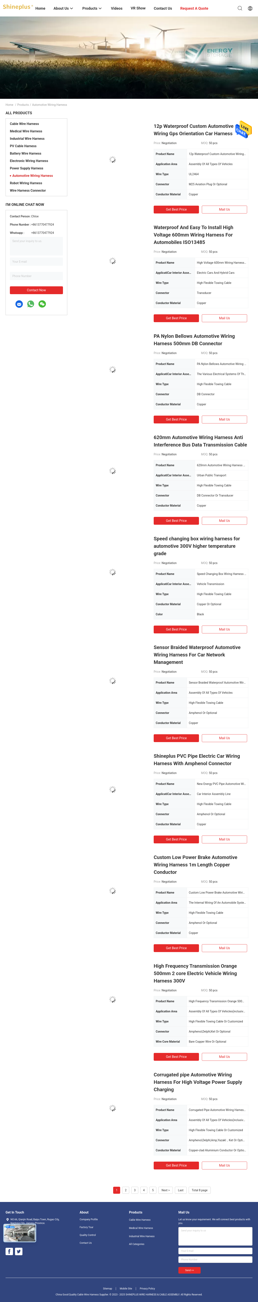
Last (181, 1190)
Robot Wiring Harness (26, 183)
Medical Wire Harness (26, 131)
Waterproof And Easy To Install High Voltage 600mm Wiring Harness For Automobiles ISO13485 (193, 235)
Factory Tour (86, 1227)
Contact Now (36, 290)
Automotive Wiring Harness (32, 176)
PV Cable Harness (23, 146)
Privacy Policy (147, 1288)
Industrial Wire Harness (27, 139)
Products (23, 104)
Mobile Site (126, 1288)
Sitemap (107, 1288)
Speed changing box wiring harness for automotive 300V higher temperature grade (197, 546)
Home (9, 104)
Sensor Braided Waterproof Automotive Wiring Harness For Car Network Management (197, 655)
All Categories (136, 1244)
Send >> (189, 1270)
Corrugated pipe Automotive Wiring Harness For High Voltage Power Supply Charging (198, 1082)
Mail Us (224, 209)
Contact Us (86, 1242)
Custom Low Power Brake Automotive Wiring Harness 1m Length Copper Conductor (195, 864)
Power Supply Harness (26, 168)
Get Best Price (176, 209)
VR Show (138, 8)
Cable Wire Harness (24, 124)
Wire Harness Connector (28, 190)
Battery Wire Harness (25, 153)
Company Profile (89, 1219)
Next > (166, 1190)
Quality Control (88, 1235)
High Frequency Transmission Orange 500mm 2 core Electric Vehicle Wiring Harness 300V (195, 973)
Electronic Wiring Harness (29, 161)
